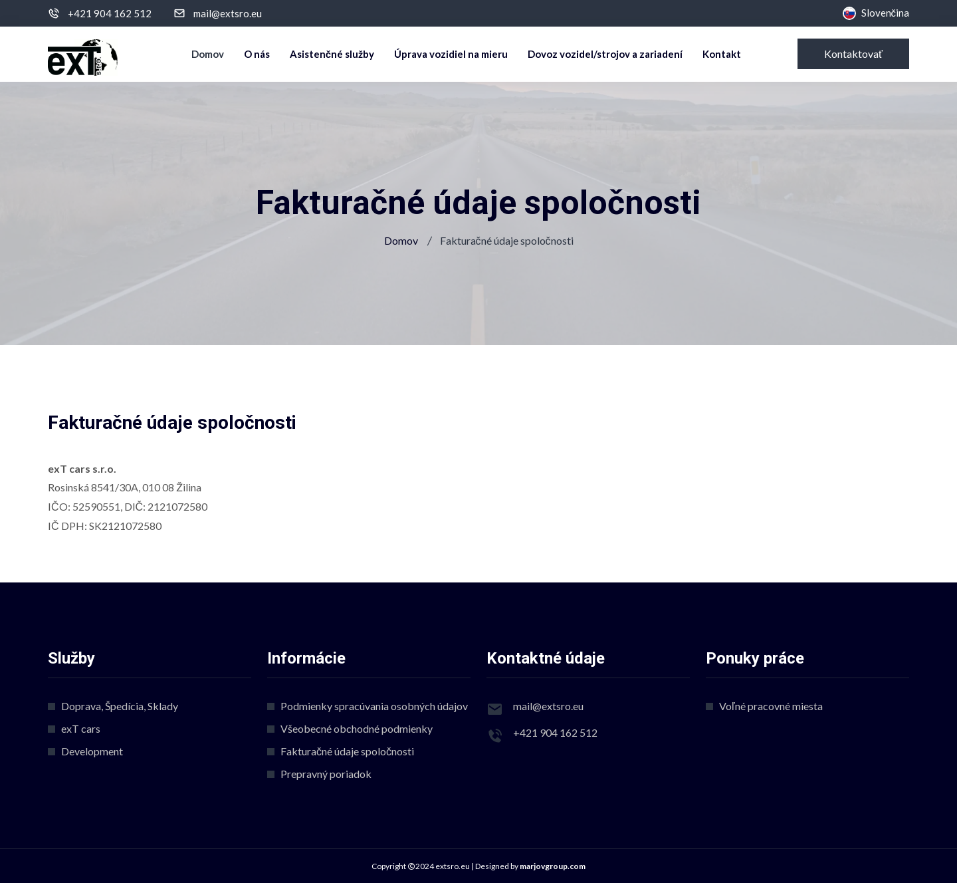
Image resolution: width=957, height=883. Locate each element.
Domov (207, 54)
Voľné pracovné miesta (771, 705)
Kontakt (721, 54)
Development (92, 751)
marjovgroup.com (552, 866)
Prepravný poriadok (326, 773)
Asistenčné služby (332, 54)
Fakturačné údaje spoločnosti (347, 751)
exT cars (80, 728)
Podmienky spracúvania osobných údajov (374, 705)
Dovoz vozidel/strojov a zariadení (605, 54)
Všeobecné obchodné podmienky (356, 728)
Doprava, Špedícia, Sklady (119, 705)
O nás (257, 54)
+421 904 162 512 (110, 14)
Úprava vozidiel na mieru (451, 54)
